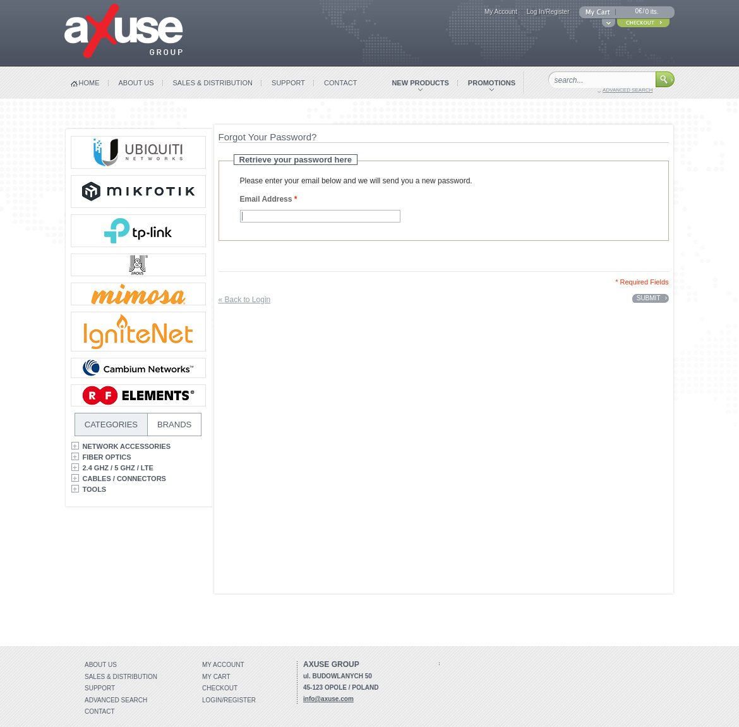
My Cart (216, 676)
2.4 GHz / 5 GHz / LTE (118, 468)
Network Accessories (127, 446)
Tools (95, 489)
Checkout (219, 688)
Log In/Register (548, 11)
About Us (101, 664)
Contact (100, 711)
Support (100, 688)
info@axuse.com (328, 698)
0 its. (651, 11)
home (89, 83)
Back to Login (245, 299)
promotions (491, 83)
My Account (500, 11)
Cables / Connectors (124, 478)
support (288, 83)
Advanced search (116, 700)
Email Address (266, 199)
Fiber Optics (107, 457)
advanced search (627, 90)
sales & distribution (213, 83)
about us (136, 83)
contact (340, 83)
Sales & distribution (121, 676)
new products (420, 83)
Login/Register (229, 700)
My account (223, 664)
